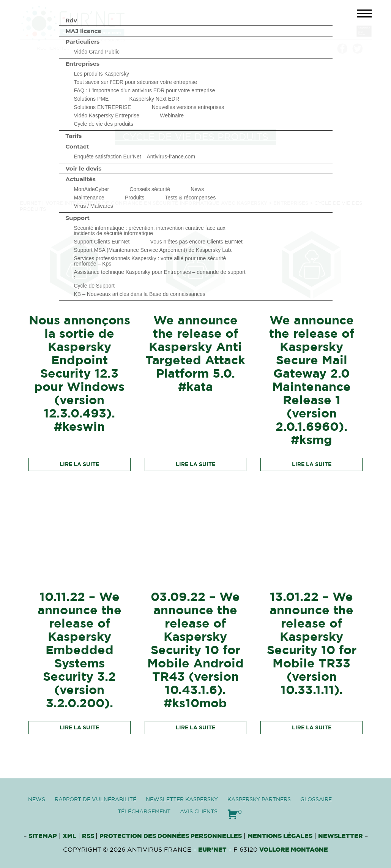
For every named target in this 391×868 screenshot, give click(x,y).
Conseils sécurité (149, 189)
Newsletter (340, 836)
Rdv (71, 20)
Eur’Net (212, 850)
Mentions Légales (280, 836)
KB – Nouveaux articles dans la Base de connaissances (139, 294)
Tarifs (74, 135)
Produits (134, 197)
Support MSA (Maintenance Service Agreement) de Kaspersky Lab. (153, 250)
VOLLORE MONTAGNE (293, 850)
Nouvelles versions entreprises (188, 107)
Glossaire (316, 799)
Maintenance (89, 197)
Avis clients (199, 811)
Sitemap (42, 836)
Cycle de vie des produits (103, 124)
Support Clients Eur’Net (102, 242)
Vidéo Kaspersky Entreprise (107, 115)
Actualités (81, 179)
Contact (77, 146)
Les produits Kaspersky (101, 74)
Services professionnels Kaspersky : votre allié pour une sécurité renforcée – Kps (150, 261)
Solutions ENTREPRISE (102, 107)
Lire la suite (79, 464)
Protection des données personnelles (170, 836)
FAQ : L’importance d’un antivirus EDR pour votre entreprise (144, 90)
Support (78, 217)
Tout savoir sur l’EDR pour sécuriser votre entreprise (135, 82)
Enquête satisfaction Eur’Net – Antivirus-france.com (135, 156)
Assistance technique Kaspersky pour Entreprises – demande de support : (160, 274)
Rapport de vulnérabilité (95, 799)
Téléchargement (144, 811)
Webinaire (172, 115)
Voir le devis (84, 168)
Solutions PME (91, 99)
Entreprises (82, 63)
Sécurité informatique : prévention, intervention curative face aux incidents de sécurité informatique (149, 230)
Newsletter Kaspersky (182, 799)
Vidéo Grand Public (97, 52)
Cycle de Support (94, 286)
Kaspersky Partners (259, 799)
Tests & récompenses (190, 197)
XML (69, 836)
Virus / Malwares (93, 206)
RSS (89, 836)
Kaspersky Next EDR (154, 99)
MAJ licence (83, 31)
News (197, 189)
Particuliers (83, 41)
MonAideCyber (91, 189)
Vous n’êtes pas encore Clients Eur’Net (196, 242)
